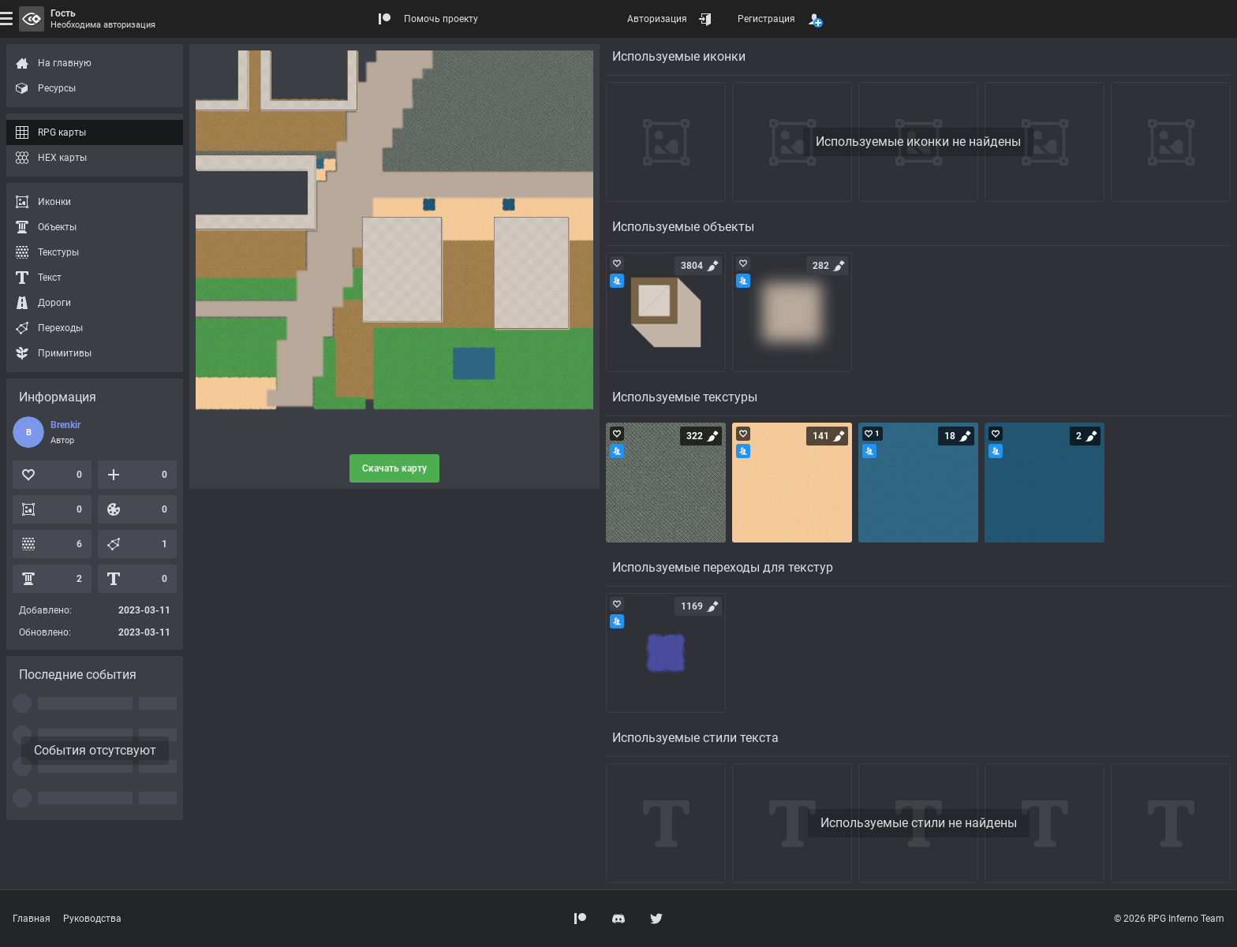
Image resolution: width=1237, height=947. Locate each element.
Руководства (92, 918)
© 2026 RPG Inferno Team (1169, 918)
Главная (31, 918)
